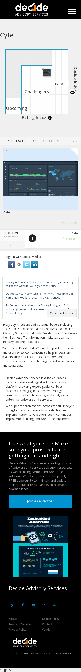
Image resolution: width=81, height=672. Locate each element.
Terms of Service (20, 624)
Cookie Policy (50, 619)
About (12, 619)
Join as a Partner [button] (40, 501)
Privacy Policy (17, 630)
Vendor (47, 630)
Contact (47, 624)
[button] (12, 264)
